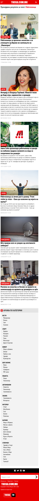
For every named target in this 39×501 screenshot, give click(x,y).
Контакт (16, 481)
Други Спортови (8, 343)
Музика (5, 367)
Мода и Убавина (8, 422)
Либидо (5, 427)
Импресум (3, 481)
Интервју (5, 405)
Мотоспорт (6, 340)
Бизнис (5, 414)
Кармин (5, 420)
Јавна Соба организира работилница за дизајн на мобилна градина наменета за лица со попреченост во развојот (19, 151)
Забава (4, 396)
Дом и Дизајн (7, 432)
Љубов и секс (7, 354)
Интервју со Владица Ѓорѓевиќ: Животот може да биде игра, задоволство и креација (19, 93)
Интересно (6, 400)
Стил (4, 411)
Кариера (5, 429)
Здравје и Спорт (8, 445)
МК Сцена (6, 372)
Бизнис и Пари (7, 452)
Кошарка (5, 333)
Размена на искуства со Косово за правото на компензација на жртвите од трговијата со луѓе (19, 288)
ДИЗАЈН (3, 145)
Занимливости (7, 392)
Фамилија (6, 434)
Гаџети (5, 459)
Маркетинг (10, 481)
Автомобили (6, 385)
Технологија (6, 381)
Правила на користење (6, 489)
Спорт (4, 329)
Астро (5, 439)
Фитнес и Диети (7, 425)
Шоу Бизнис (6, 409)
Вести (4, 315)
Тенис (4, 338)
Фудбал (5, 331)
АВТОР (3, 89)
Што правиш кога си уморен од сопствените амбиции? (18, 244)
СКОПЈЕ (3, 193)
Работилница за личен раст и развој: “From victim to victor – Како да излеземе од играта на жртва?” (19, 199)
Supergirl (5, 461)
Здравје (5, 356)
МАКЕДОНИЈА (5, 37)
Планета (5, 376)
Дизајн (5, 352)
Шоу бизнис (6, 363)
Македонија (6, 318)
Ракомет (5, 336)
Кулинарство (7, 358)
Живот (4, 347)
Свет (4, 322)
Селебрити (6, 370)
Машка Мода (7, 447)
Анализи (5, 325)
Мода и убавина (7, 349)
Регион (5, 320)
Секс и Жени (6, 450)
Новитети (6, 387)
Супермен (5, 443)
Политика (6, 416)
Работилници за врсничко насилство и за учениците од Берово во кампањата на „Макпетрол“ (17, 43)
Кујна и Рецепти (7, 436)
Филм (4, 365)
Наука (5, 378)
